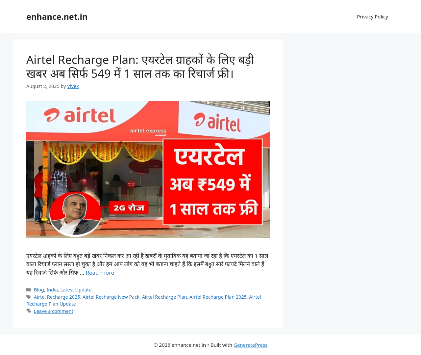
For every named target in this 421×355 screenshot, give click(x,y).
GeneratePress (250, 344)
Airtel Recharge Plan (164, 297)
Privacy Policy (372, 16)
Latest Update (76, 290)
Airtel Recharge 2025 (57, 297)
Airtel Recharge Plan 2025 (218, 297)
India (52, 290)
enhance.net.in (56, 16)
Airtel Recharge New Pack (111, 297)
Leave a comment (53, 311)
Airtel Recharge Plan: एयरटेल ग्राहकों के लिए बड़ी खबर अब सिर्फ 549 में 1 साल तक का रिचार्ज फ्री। (140, 66)
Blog (39, 290)
